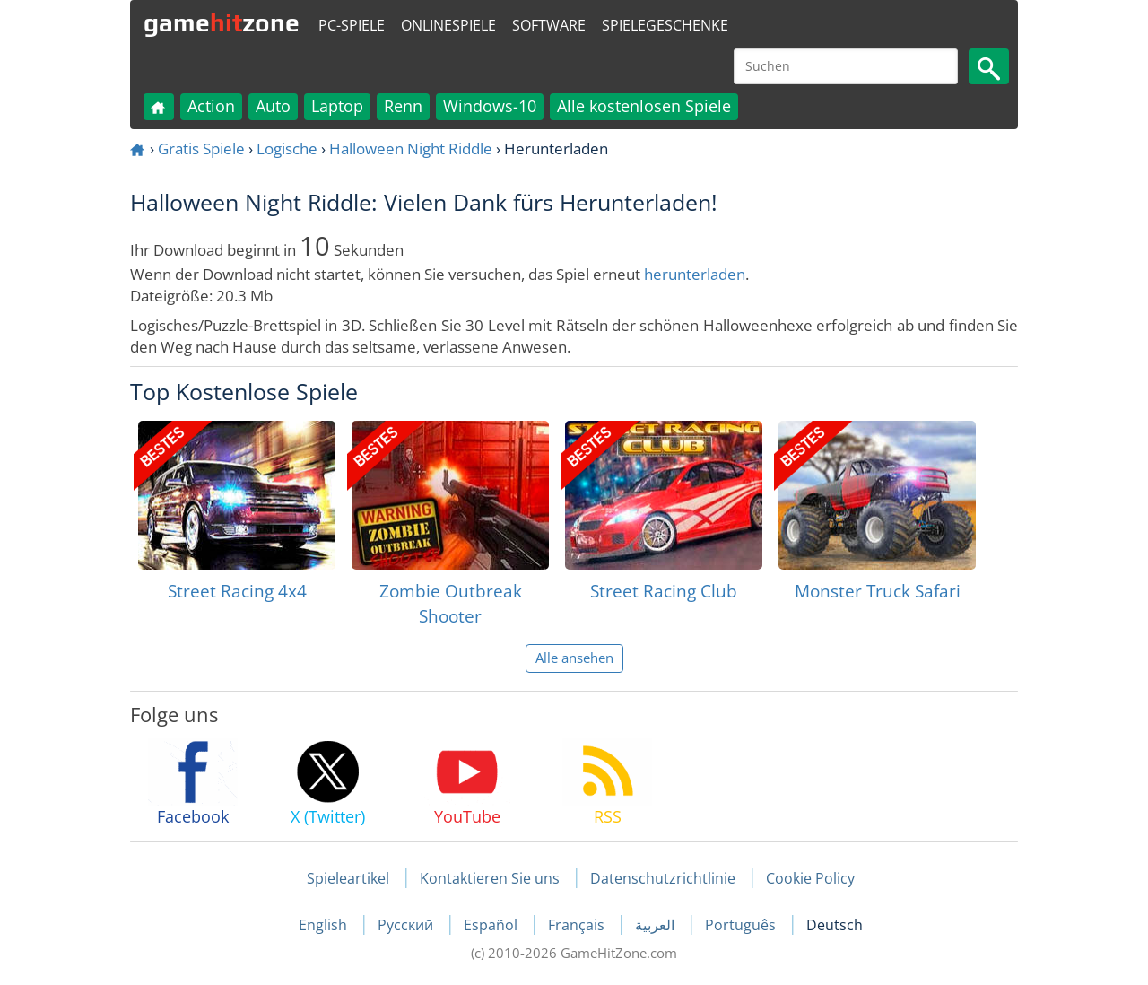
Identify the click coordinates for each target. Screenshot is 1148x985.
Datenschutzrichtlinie (662, 878)
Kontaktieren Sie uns (490, 878)
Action (211, 106)
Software (549, 25)
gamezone (222, 22)
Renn (403, 106)
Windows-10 (489, 106)
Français (578, 925)
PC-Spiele (351, 25)
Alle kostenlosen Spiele (644, 106)
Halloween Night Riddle (410, 148)
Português (742, 925)
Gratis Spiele (201, 148)
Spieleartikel (348, 878)
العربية (656, 925)
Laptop (337, 106)
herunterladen (694, 274)
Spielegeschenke (665, 25)
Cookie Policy (810, 878)
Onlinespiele (448, 25)
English (325, 925)
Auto (273, 106)
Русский (407, 925)
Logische (287, 148)
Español (492, 925)
